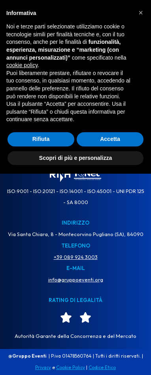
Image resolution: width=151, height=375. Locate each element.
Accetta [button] (110, 340)
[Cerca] (66, 110)
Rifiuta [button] (41, 340)
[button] (140, 214)
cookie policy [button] (22, 266)
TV (17, 15)
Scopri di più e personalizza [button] (75, 359)
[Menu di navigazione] (133, 16)
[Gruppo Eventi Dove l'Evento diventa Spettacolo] (75, 16)
